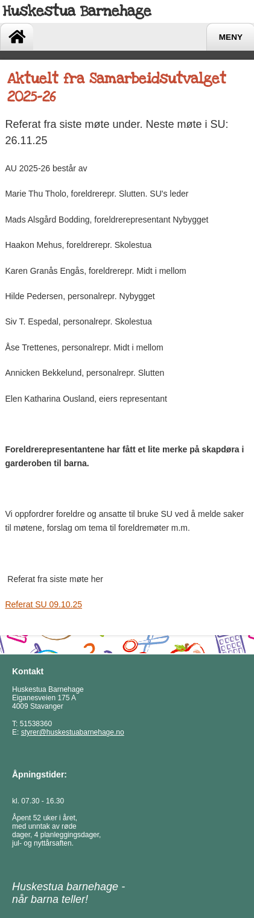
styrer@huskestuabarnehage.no (72, 732)
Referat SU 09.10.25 (43, 604)
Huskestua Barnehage (76, 11)
